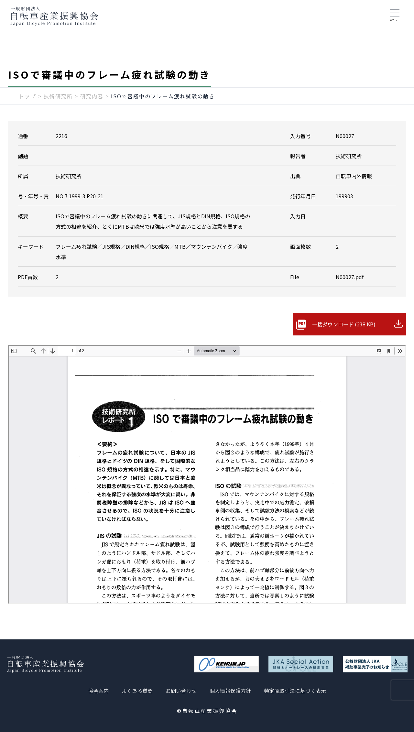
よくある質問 (137, 690)
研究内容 (92, 96)
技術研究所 (58, 96)
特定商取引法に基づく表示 (295, 690)
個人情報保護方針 (230, 690)
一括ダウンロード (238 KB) (344, 324)
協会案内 (98, 690)
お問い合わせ (181, 690)
